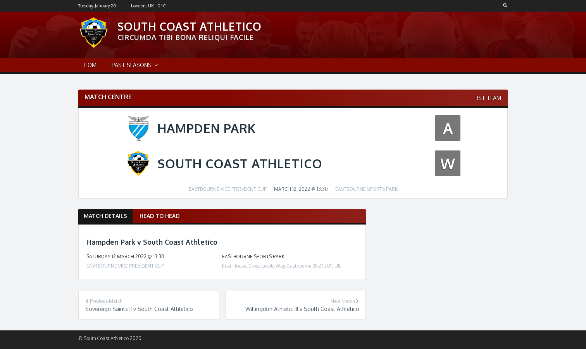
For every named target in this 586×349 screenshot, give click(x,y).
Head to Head (159, 216)
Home (91, 65)
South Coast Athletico (189, 26)
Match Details (105, 216)
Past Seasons (132, 65)
